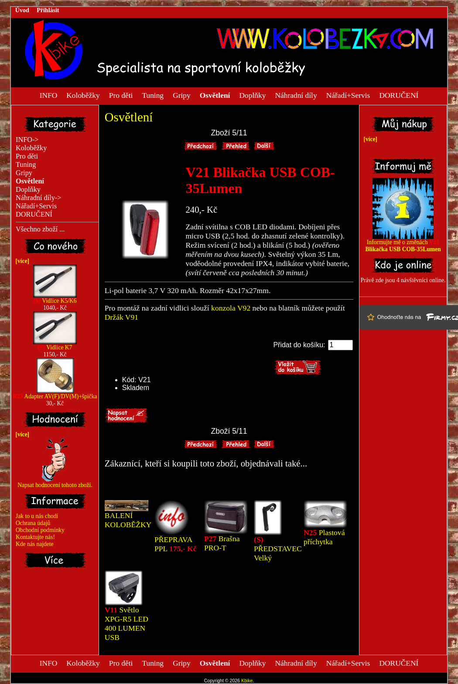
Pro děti (121, 94)
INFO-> (27, 140)
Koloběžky (82, 94)
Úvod (22, 10)
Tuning (153, 94)
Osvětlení (129, 117)
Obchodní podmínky (40, 530)
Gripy (182, 94)
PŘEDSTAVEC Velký (278, 548)
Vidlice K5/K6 (55, 298)
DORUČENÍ (398, 94)
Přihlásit (48, 10)
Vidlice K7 (55, 345)
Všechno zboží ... (40, 229)
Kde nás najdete (35, 544)
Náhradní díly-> (38, 198)
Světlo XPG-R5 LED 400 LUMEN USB (126, 623)
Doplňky (252, 94)
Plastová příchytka (324, 537)
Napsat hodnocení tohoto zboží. (54, 482)
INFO (49, 94)
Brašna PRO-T (222, 543)
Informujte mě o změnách (403, 243)
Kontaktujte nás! (35, 537)
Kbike (247, 680)
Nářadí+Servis (348, 94)
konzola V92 (230, 308)
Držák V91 (121, 317)
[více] (21, 261)
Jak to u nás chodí (37, 516)
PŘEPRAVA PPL (175, 544)
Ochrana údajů (33, 523)
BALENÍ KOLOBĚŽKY (128, 520)
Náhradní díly (296, 94)
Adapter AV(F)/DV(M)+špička (55, 394)
